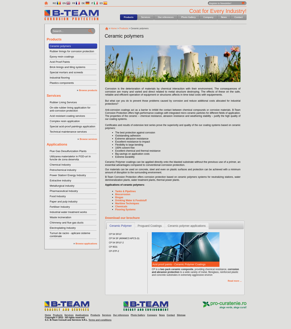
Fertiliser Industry (60, 206)
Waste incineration (60, 217)
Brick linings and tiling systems (67, 67)
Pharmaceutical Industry (64, 191)
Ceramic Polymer (121, 225)
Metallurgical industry (62, 185)
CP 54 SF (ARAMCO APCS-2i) (124, 238)
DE (85, 3)
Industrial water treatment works (68, 212)
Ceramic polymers (60, 46)
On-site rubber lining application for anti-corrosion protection (70, 109)
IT (94, 3)
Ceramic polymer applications (187, 225)
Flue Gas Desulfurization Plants (68, 151)
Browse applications (86, 243)
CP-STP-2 (114, 251)
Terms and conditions (100, 320)
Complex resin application (65, 121)
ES (104, 3)
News (224, 17)
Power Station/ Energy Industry (68, 175)
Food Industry (58, 196)
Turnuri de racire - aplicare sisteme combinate (70, 235)
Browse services (88, 139)
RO (57, 3)
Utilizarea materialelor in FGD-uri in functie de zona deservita (70, 158)
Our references (166, 17)
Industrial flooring (60, 77)
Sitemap (181, 315)
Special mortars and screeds (66, 72)
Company (208, 17)
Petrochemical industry (63, 169)
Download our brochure (122, 217)
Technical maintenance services (68, 131)
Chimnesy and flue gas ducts (66, 222)
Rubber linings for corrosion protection (72, 51)
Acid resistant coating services (67, 115)
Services (145, 17)
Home (114, 28)
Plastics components (62, 82)
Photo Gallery (188, 17)
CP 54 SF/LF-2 (116, 242)
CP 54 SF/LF (115, 234)
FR (76, 3)
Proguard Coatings (150, 225)
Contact (238, 17)
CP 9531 (113, 247)
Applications (57, 144)
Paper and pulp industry (63, 201)
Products (129, 17)
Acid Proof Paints (60, 61)
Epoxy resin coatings (62, 56)
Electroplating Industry (63, 227)
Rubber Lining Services (63, 102)
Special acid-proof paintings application (72, 126)
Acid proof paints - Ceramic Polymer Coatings (179, 264)
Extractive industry (60, 180)
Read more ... (235, 281)
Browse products (88, 90)
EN (66, 3)
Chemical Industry (60, 164)
